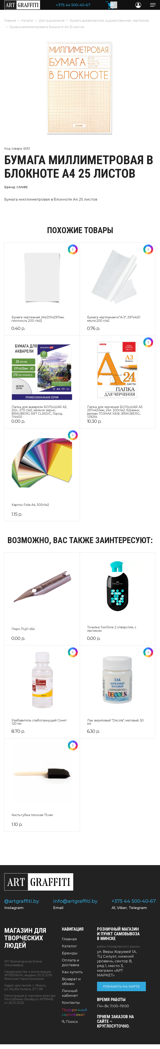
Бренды (70, 953)
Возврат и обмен (71, 981)
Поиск (72, 1021)
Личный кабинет (70, 993)
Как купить (72, 972)
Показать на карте (121, 986)
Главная (69, 939)
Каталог (69, 946)
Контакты (71, 1002)
